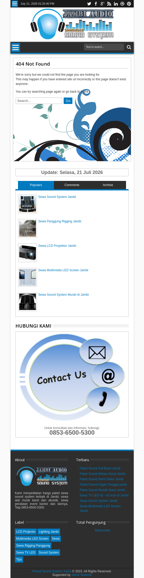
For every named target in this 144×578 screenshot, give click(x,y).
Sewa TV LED (25, 552)
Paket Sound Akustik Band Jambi (102, 490)
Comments (71, 185)
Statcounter (102, 530)
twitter (89, 3)
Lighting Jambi (49, 531)
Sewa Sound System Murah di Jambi (63, 294)
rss (109, 3)
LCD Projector (25, 531)
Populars (36, 185)
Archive (108, 185)
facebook (95, 3)
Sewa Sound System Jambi (57, 197)
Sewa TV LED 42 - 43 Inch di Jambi (104, 495)
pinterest (129, 3)
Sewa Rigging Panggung (33, 545)
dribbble (122, 3)
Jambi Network (81, 575)
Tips (19, 559)
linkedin (115, 3)
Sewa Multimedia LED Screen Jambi (63, 270)
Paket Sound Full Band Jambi (100, 468)
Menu (15, 4)
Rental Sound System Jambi (52, 571)
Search (128, 47)
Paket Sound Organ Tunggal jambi (103, 484)
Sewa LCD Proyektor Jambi (57, 246)
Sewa (56, 538)
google (102, 3)
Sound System (49, 552)
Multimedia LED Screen (32, 538)
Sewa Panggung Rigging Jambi (59, 221)
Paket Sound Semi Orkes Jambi (101, 479)
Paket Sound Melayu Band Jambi (102, 474)
